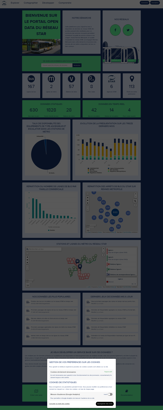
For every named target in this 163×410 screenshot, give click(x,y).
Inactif (105, 394)
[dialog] (81, 383)
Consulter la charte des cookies (59, 404)
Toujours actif (108, 372)
